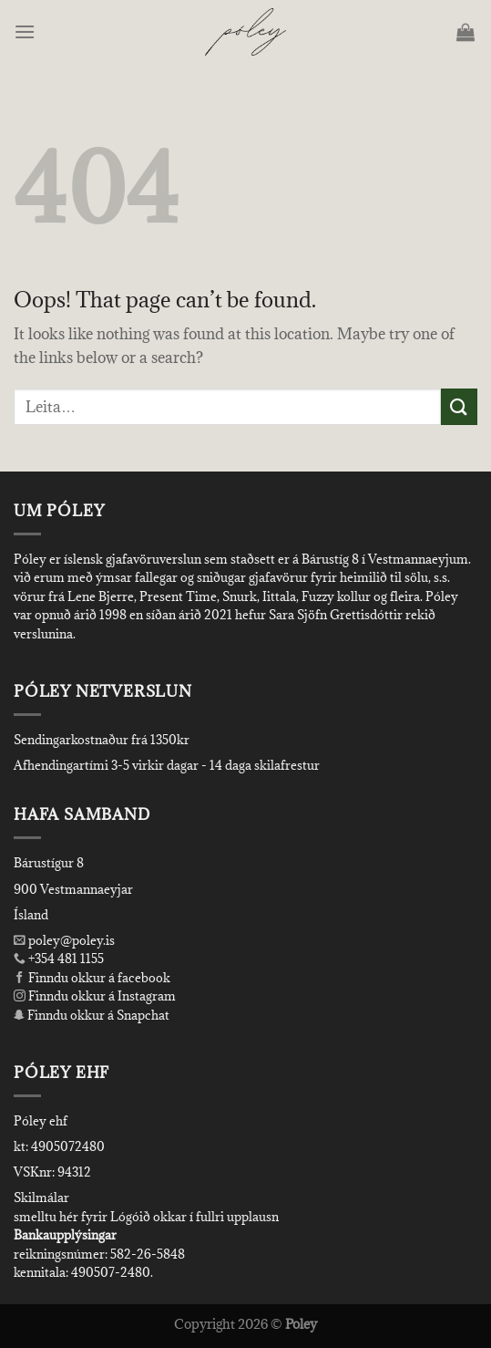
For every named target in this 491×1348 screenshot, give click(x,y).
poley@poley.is (64, 940)
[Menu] (26, 31)
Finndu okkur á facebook (92, 978)
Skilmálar (41, 1197)
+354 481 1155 (65, 958)
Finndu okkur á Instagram (95, 996)
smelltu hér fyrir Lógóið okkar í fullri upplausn (146, 1216)
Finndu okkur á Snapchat (91, 1015)
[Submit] (459, 406)
